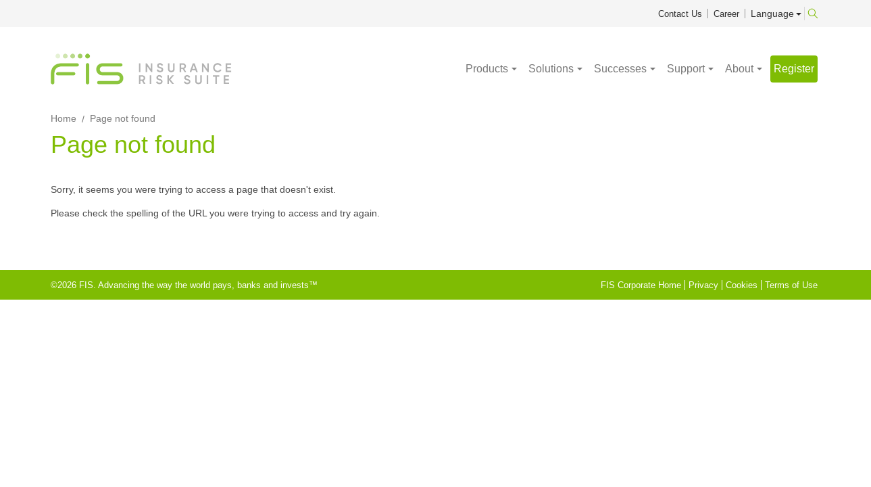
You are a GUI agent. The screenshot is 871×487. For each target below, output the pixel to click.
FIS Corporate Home (641, 285)
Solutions (551, 69)
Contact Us (680, 14)
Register (794, 68)
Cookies (741, 285)
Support (686, 69)
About (739, 69)
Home (63, 118)
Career (726, 14)
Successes (620, 69)
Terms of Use (791, 285)
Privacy (703, 285)
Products (487, 69)
